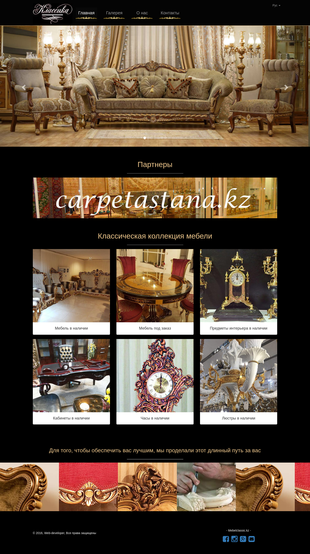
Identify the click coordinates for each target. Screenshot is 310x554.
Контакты (170, 12)
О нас (142, 12)
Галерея (114, 12)
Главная (86, 12)
